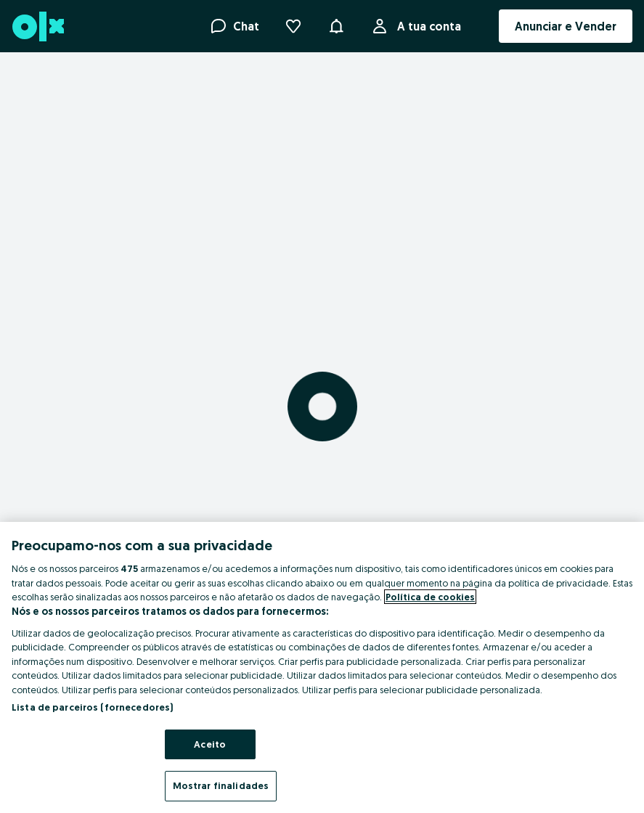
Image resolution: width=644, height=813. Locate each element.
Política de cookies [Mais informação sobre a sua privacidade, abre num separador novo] (430, 596)
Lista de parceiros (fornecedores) (92, 707)
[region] (322, 667)
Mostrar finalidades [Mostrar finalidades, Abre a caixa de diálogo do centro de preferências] (221, 785)
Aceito (210, 744)
